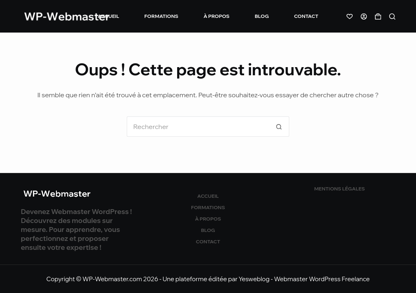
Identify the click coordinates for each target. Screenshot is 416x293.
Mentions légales (339, 189)
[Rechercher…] (198, 126)
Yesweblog (254, 279)
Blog (262, 16)
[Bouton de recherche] (279, 126)
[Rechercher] (392, 16)
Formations (161, 16)
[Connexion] (364, 16)
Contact (306, 16)
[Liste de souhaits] (350, 16)
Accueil (108, 16)
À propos (217, 16)
